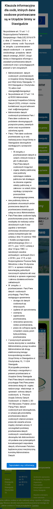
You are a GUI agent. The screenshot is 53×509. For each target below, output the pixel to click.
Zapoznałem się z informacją (21, 465)
